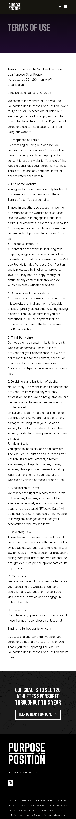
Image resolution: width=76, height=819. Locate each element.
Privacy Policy (47, 810)
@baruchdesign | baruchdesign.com (49, 815)
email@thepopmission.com (23, 772)
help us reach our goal (35, 714)
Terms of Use (60, 810)
